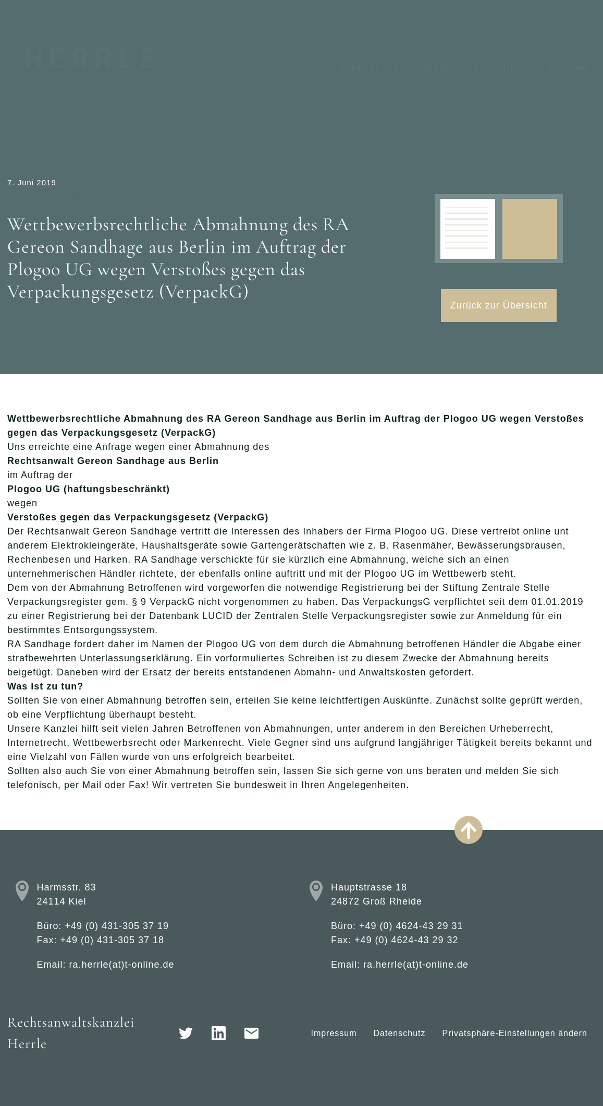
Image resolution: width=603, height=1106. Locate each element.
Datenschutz (400, 1033)
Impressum (333, 1033)
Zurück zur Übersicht (498, 305)
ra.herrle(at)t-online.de (121, 964)
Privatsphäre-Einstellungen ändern (514, 1033)
